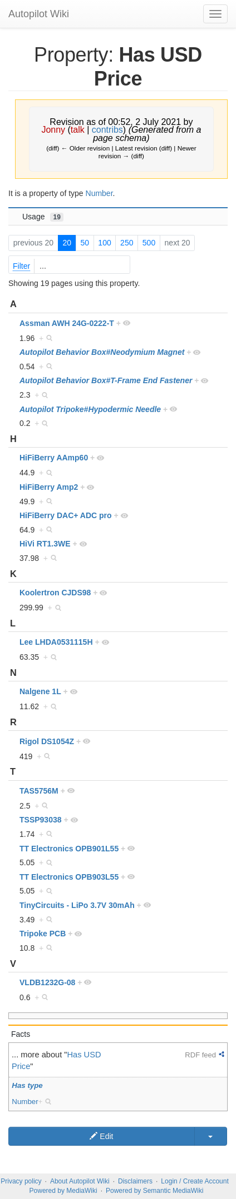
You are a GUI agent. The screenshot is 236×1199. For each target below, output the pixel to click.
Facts (20, 1034)
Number (99, 193)
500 (148, 242)
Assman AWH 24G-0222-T (66, 323)
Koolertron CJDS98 (55, 592)
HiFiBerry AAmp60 (53, 457)
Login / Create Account (194, 1181)
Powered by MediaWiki (63, 1191)
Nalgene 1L (40, 691)
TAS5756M (38, 790)
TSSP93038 (40, 819)
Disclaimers (135, 1181)
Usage (42, 217)
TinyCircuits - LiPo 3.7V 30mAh (77, 905)
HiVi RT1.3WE (45, 543)
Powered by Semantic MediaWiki (154, 1191)
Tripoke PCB (42, 933)
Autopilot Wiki (38, 13)
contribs (107, 129)
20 (66, 242)
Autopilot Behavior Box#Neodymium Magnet (101, 352)
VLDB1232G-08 (47, 982)
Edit (101, 1136)
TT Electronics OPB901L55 (69, 848)
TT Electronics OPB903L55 (69, 876)
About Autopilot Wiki (80, 1181)
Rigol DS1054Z (46, 741)
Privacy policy (21, 1181)
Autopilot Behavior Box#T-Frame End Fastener (105, 380)
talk (78, 129)
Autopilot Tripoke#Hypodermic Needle (90, 409)
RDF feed (200, 1055)
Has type (27, 1085)
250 (126, 242)
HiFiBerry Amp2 (48, 487)
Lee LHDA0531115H (56, 642)
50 (84, 242)
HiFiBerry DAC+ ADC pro (65, 515)
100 (104, 242)
